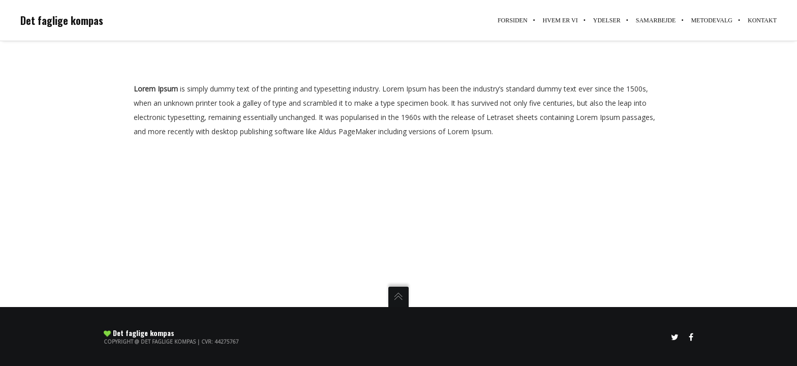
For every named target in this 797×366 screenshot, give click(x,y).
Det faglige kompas (61, 20)
